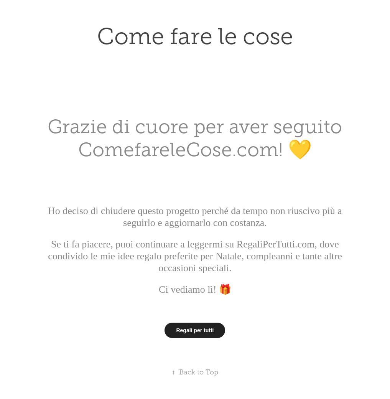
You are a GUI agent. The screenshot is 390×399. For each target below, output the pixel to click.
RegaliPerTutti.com (274, 244)
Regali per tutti (195, 330)
